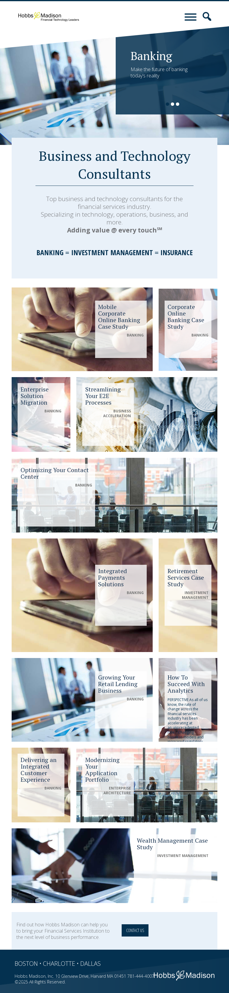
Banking (50, 252)
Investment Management (112, 252)
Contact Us (135, 930)
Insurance (176, 252)
